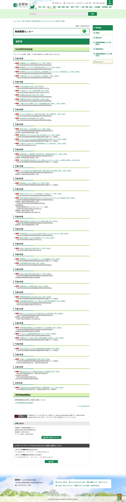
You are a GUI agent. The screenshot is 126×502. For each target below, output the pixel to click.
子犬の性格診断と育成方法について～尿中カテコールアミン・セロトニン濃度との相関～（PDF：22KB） (50, 160)
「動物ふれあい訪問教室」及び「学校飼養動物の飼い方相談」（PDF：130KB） (43, 103)
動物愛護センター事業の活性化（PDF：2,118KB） (34, 286)
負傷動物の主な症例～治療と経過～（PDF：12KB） (35, 99)
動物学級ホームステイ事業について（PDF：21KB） (35, 183)
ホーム (15, 21)
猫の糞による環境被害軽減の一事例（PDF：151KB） (35, 359)
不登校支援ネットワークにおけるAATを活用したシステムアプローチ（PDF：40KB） (44, 233)
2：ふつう (31, 452)
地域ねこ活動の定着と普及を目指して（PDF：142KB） (36, 274)
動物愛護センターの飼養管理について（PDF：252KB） (36, 63)
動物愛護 (28, 21)
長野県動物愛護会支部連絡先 (25, 402)
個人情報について (92, 482)
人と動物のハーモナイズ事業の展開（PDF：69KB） (35, 90)
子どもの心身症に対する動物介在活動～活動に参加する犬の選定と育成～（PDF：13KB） (46, 170)
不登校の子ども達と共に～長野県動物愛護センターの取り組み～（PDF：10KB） (43, 143)
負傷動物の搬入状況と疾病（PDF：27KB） (32, 95)
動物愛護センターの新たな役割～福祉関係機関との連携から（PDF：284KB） (42, 338)
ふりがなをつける (70, 3)
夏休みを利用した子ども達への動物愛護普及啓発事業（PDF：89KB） (40, 348)
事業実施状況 (99, 49)
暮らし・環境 (21, 21)
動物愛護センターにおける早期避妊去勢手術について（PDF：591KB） (40, 67)
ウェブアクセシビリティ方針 (77, 482)
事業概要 (57, 21)
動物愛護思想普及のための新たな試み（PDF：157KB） (36, 297)
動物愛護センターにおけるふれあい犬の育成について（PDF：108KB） (40, 135)
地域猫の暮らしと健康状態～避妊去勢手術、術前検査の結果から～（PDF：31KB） (44, 154)
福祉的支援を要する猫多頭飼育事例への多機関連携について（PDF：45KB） (42, 387)
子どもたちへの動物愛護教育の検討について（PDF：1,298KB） (38, 333)
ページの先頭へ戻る (84, 406)
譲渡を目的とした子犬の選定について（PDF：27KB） (35, 129)
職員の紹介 (99, 37)
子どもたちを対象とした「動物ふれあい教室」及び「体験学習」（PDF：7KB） (43, 114)
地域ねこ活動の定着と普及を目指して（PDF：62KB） (35, 248)
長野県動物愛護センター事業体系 (103, 43)
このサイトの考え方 (62, 482)
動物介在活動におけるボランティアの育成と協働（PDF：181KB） (39, 221)
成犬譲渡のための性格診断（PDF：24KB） (32, 118)
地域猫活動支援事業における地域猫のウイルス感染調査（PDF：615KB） (41, 327)
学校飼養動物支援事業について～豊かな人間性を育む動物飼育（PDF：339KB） (43, 301)
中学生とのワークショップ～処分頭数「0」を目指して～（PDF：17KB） (41, 193)
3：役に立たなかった (43, 452)
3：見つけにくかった (47, 457)
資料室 (97, 33)
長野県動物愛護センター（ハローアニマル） (43, 21)
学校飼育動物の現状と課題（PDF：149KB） (32, 263)
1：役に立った (20, 452)
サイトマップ (99, 61)
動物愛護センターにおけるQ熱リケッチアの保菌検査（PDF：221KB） (40, 259)
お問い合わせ (96, 485)
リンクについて (69, 485)
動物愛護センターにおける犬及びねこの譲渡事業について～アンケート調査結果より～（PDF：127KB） (50, 71)
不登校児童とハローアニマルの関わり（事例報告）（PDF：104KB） (40, 76)
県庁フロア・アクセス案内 (82, 485)
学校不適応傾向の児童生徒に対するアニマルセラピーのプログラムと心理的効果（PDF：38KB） (48, 198)
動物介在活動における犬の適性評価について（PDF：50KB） (37, 238)
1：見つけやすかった (22, 457)
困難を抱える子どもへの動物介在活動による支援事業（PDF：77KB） (40, 371)
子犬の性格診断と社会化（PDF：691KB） (32, 86)
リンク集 (59, 485)
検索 (110, 3)
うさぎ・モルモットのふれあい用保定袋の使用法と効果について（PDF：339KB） (43, 139)
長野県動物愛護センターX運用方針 (104, 54)
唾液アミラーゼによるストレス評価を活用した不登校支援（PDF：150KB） (41, 313)
